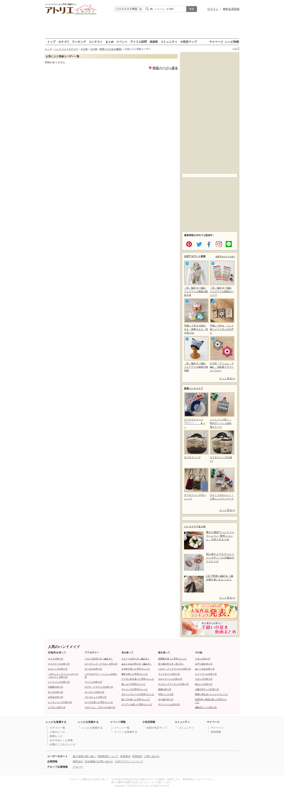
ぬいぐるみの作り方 (205, 669)
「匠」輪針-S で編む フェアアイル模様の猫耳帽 (196, 354)
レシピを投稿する (92, 727)
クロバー (78, 766)
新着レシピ (56, 736)
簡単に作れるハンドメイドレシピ (211, 694)
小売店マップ (188, 42)
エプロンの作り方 (56, 707)
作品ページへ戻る (165, 67)
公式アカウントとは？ (225, 257)
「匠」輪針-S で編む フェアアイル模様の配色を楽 (196, 278)
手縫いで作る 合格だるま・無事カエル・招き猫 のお (196, 316)
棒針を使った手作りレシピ (134, 674)
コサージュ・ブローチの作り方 (100, 707)
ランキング (79, 42)
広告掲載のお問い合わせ (99, 761)
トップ (51, 42)
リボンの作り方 (202, 658)
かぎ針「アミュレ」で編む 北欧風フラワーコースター (222, 354)
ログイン (212, 9)
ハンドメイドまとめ (194, 526)
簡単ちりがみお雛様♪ (111, 49)
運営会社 (78, 761)
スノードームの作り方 (206, 674)
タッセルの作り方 (93, 669)
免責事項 (125, 756)
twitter (198, 243)
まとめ (109, 42)
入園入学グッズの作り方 (207, 689)
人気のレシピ (57, 731)
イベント (121, 42)
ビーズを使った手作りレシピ (99, 702)
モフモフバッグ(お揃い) (222, 446)
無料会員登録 (231, 9)
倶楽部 (153, 42)
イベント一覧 (122, 727)
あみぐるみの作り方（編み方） (136, 664)
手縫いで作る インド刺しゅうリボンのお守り (222, 316)
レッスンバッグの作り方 (60, 702)
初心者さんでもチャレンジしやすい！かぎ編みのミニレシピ (220, 558)
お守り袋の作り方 (203, 664)
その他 (84, 49)
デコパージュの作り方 (169, 704)
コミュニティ (169, 42)
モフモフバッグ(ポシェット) (196, 484)
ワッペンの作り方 (93, 682)
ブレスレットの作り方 (96, 697)
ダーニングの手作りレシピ (134, 689)
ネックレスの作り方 (94, 692)
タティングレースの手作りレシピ (137, 694)
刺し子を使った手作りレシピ (135, 699)
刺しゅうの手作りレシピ (133, 684)
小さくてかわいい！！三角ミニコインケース (222, 484)
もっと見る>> (227, 378)
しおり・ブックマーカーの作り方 (174, 669)
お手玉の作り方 (55, 697)
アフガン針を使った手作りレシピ (137, 679)
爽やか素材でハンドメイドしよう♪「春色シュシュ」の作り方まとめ (220, 536)
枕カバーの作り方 (203, 684)
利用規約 (137, 756)
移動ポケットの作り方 (206, 707)
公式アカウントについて (129, 761)
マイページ (216, 42)
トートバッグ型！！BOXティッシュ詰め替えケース (222, 410)
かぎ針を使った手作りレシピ (135, 669)
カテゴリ (63, 42)
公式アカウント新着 (194, 256)
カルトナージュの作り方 (170, 679)
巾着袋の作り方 (55, 687)
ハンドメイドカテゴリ (66, 49)
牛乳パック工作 (166, 694)
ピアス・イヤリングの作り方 (99, 687)
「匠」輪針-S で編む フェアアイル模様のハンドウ (222, 278)
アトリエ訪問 (138, 42)
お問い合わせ (152, 756)
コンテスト (96, 42)
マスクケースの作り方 (59, 664)
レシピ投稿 (232, 42)
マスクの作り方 (55, 658)
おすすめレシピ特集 (61, 740)
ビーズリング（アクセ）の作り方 (101, 664)
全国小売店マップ (156, 727)
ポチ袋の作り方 (166, 699)
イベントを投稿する (125, 731)
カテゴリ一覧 (57, 727)
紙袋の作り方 (164, 689)
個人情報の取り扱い (84, 756)
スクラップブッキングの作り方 (173, 684)
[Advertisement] (142, 27)
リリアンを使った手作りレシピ (136, 704)
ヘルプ (235, 48)
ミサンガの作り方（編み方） (99, 658)
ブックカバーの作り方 (169, 674)
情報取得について (108, 756)
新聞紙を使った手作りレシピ (172, 658)
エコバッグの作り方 (58, 669)
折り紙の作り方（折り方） (171, 664)
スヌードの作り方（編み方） (135, 658)
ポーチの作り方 (55, 692)
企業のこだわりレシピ (63, 744)
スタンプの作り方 (203, 679)
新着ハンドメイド (193, 388)
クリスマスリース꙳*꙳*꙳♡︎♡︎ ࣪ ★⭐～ (196, 410)
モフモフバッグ (196, 444)
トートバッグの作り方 (59, 682)
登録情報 (216, 731)
